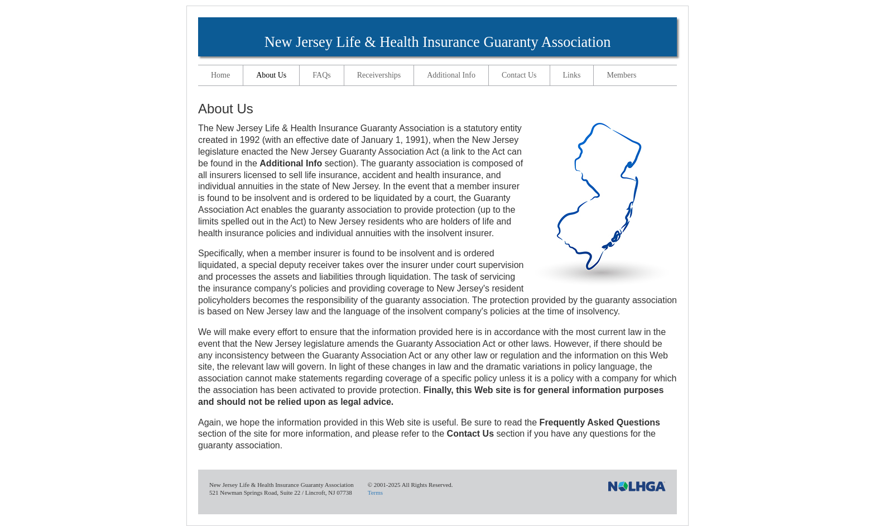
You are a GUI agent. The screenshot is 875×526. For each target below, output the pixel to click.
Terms (375, 492)
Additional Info (451, 75)
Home (220, 75)
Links (572, 75)
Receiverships (379, 75)
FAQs (321, 75)
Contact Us (519, 75)
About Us (271, 75)
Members (621, 75)
